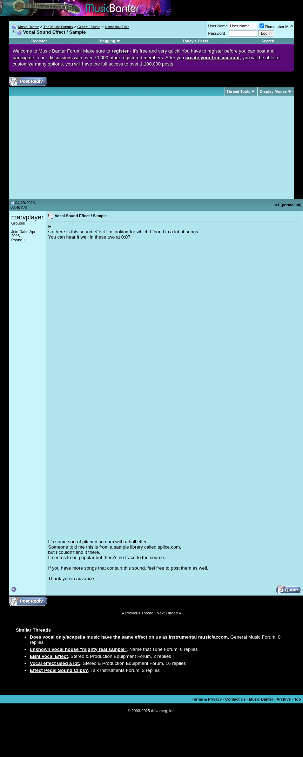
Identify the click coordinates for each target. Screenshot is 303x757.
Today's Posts (195, 41)
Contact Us (235, 699)
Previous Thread (139, 613)
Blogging (107, 41)
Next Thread (167, 613)
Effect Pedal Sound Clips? (59, 670)
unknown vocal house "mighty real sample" (78, 649)
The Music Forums (58, 27)
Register (39, 41)
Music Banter (28, 27)
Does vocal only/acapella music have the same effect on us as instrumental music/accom (129, 637)
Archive (284, 699)
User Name (218, 26)
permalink (291, 205)
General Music (88, 27)
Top (297, 699)
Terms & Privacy (207, 699)
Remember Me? (276, 27)
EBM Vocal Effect (49, 656)
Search (268, 41)
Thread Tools (238, 91)
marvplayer (27, 217)
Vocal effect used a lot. (55, 663)
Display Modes (273, 91)
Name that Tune (117, 27)
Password (216, 33)
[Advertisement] (70, 147)
